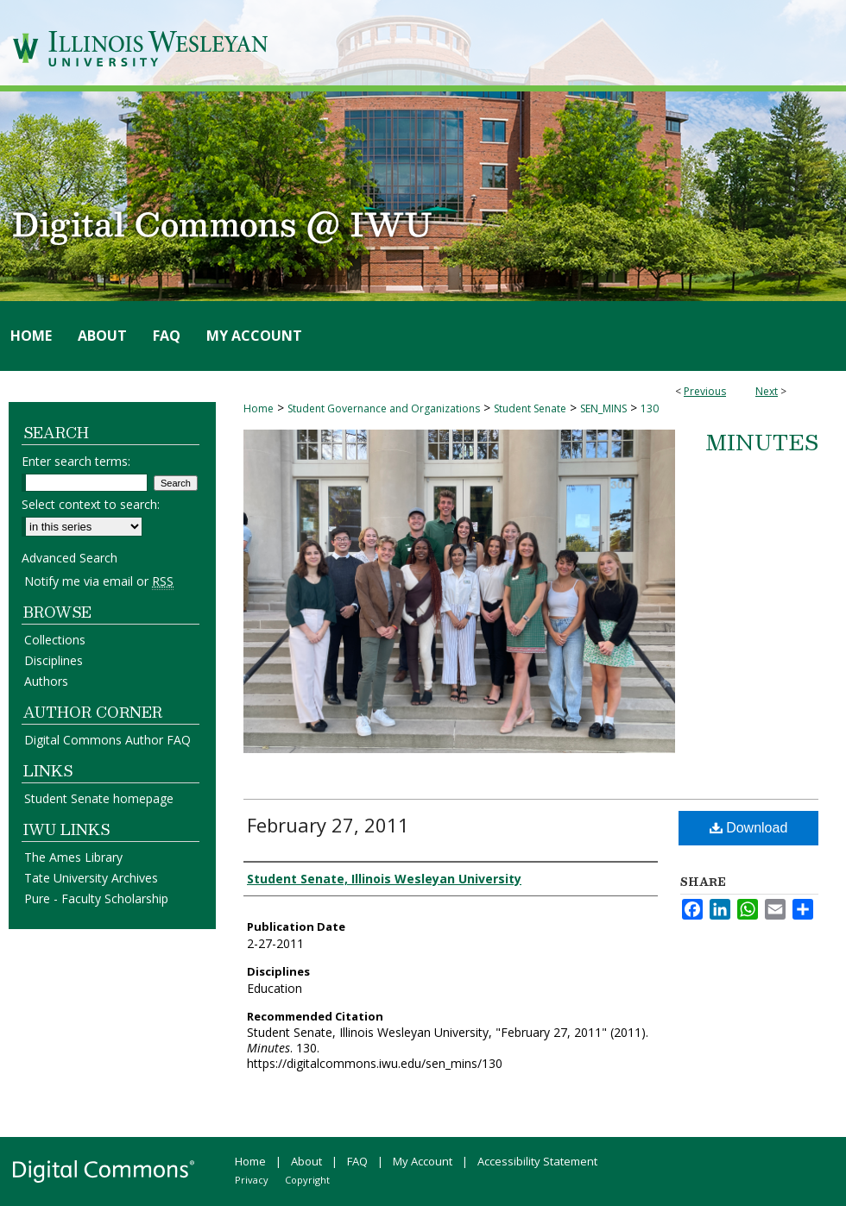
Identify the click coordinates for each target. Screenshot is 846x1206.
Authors (46, 681)
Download (749, 827)
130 (650, 408)
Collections (54, 639)
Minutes (761, 441)
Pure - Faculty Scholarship (96, 898)
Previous (705, 391)
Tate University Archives (91, 878)
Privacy (251, 1179)
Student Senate (530, 408)
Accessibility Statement (537, 1161)
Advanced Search (69, 558)
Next (766, 391)
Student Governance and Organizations (383, 408)
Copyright (307, 1179)
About (306, 1161)
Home (258, 408)
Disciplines (53, 660)
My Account (422, 1161)
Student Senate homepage (99, 798)
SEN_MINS (603, 408)
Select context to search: (91, 504)
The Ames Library (73, 857)
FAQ (357, 1161)
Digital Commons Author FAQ (107, 740)
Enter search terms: (76, 461)
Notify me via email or (99, 581)
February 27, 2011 (328, 825)
